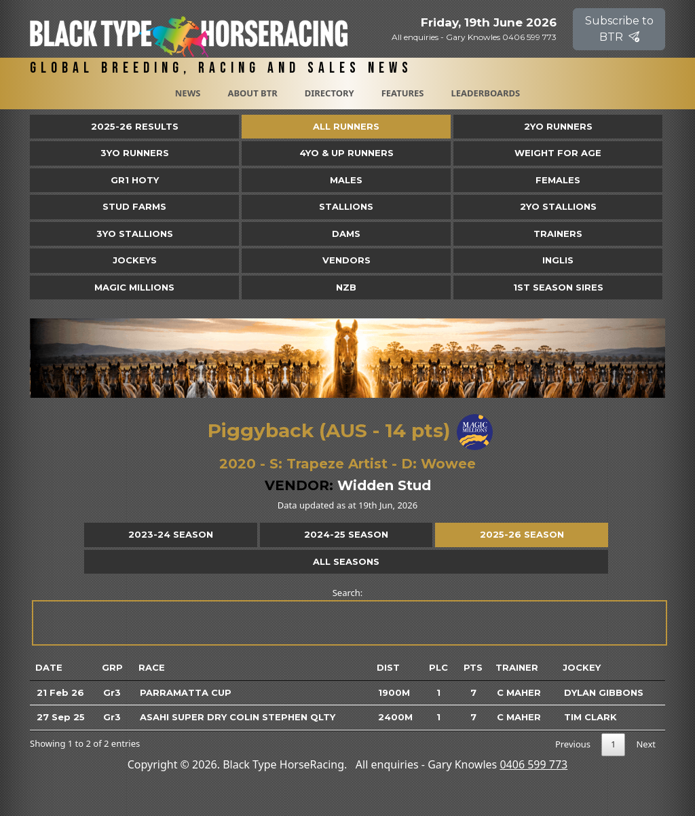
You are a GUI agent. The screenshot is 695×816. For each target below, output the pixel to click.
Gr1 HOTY (135, 179)
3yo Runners (134, 152)
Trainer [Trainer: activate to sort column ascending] (516, 667)
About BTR (252, 93)
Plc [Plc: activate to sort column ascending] (438, 667)
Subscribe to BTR (619, 28)
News (188, 93)
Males (346, 179)
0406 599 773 (533, 764)
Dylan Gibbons (603, 692)
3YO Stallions (134, 233)
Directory (329, 93)
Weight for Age (557, 152)
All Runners (346, 126)
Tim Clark (590, 716)
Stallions (346, 206)
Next (646, 744)
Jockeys (135, 260)
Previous (572, 744)
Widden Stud (384, 485)
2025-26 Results (135, 126)
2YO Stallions (558, 206)
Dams (346, 233)
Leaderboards (485, 93)
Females (558, 179)
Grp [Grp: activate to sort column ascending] (112, 667)
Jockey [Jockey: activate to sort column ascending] (582, 667)
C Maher (519, 692)
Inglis (558, 260)
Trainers (557, 233)
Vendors (346, 260)
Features (402, 93)
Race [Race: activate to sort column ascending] (151, 667)
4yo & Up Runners (346, 152)
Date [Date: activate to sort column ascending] (48, 667)
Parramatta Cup (185, 692)
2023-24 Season (170, 534)
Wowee (448, 464)
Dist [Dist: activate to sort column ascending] (388, 667)
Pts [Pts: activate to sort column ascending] (473, 667)
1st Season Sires (558, 287)
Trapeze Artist (337, 464)
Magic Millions (134, 287)
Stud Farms (134, 206)
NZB (346, 287)
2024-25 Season (346, 534)
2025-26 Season (522, 534)
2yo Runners (558, 126)
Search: (348, 616)
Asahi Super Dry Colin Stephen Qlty (237, 716)
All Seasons (346, 561)
